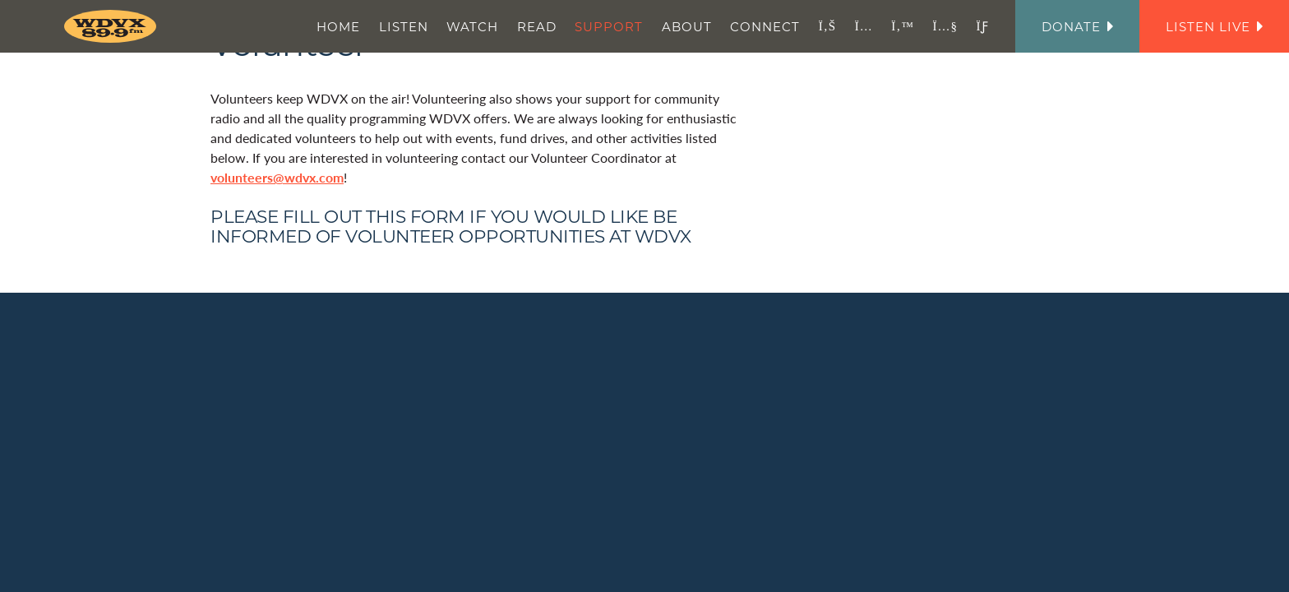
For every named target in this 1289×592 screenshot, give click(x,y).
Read (537, 27)
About (687, 27)
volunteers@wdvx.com (277, 177)
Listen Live (1214, 27)
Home (338, 27)
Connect (765, 27)
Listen (403, 27)
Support (609, 27)
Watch (472, 27)
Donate (1077, 27)
